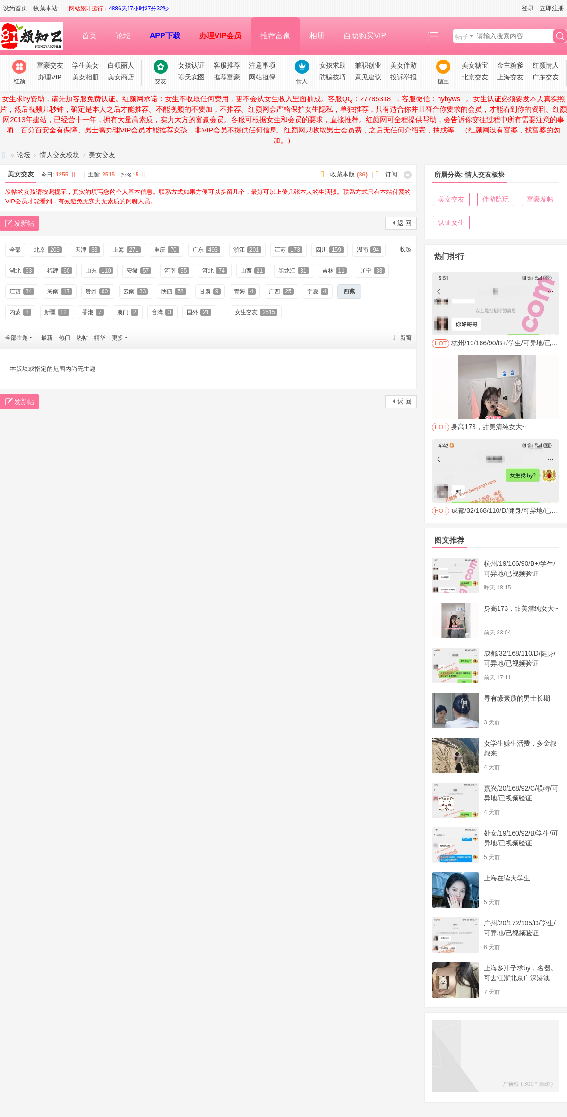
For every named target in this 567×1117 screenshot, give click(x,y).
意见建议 (368, 77)
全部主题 (16, 337)
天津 (87, 249)
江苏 (288, 249)
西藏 (349, 291)
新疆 (56, 312)
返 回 (404, 223)
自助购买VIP (365, 36)
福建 (59, 270)
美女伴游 (403, 65)
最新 (46, 337)
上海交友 (510, 77)
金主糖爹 (510, 65)
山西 (253, 270)
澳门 (128, 312)
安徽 (139, 270)
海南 (59, 291)
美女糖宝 (475, 65)
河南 (176, 270)
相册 (317, 36)
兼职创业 (368, 65)
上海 (127, 249)
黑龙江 (293, 270)
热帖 (82, 337)
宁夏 (318, 291)
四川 (330, 249)
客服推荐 (227, 65)
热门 (64, 337)
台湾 (162, 312)
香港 (93, 312)
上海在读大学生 (507, 878)
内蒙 (20, 312)
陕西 (173, 291)
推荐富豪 (275, 36)
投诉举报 (403, 77)
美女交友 (102, 154)
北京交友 (475, 77)
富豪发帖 (540, 199)
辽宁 (372, 270)
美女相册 (85, 77)
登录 (528, 8)
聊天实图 (191, 77)
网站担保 (262, 77)
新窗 (406, 337)
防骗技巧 (332, 77)
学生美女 (85, 65)
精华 (99, 337)
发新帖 (24, 223)
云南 (135, 291)
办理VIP (50, 77)
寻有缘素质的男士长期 (517, 698)
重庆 (166, 249)
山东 (99, 270)
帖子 (462, 36)
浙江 (247, 249)
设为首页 (15, 8)
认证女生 (451, 222)
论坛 (123, 36)
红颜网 (4, 155)
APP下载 (165, 36)
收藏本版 (349, 174)
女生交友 (256, 312)
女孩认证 (191, 65)
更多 (117, 337)
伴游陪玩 (495, 199)
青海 (245, 291)
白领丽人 (121, 65)
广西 (281, 291)
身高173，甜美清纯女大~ (521, 608)
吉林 (334, 270)
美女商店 (121, 77)
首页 (89, 36)
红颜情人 (546, 65)
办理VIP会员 (220, 36)
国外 (199, 312)
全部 (15, 249)
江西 (21, 291)
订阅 (391, 174)
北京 (48, 249)
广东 (206, 249)
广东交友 (546, 77)
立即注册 (552, 8)
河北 (214, 270)
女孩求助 (332, 65)
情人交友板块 (59, 154)
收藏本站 (45, 8)
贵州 (98, 291)
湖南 (369, 249)
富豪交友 (50, 65)
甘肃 (210, 291)
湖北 (21, 270)
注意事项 (262, 65)
